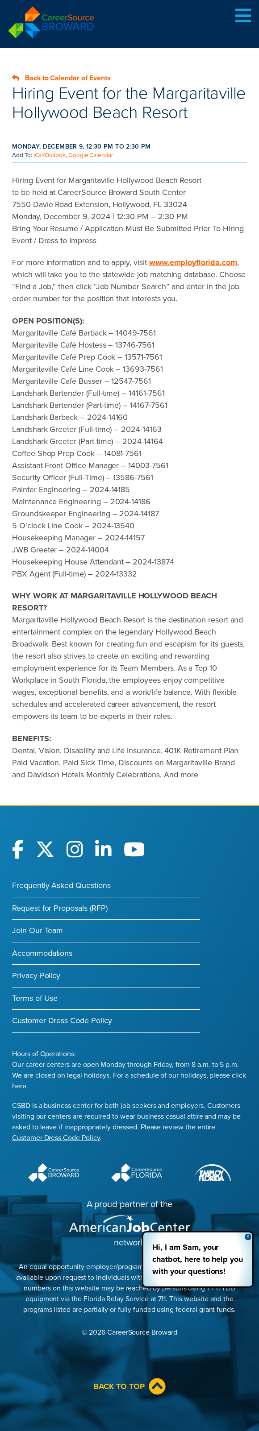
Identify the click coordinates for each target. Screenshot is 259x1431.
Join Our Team (37, 930)
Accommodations (42, 953)
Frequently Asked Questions (61, 885)
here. (20, 1086)
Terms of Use (35, 998)
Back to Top (129, 1386)
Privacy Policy (36, 975)
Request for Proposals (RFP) (60, 908)
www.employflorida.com (193, 262)
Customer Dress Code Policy (62, 1020)
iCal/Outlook (49, 155)
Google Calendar (90, 155)
